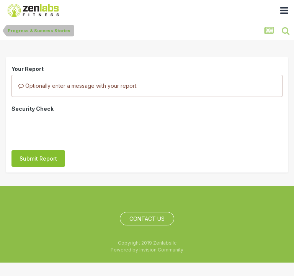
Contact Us (147, 215)
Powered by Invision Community (147, 245)
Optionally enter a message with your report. (77, 85)
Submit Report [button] (38, 128)
